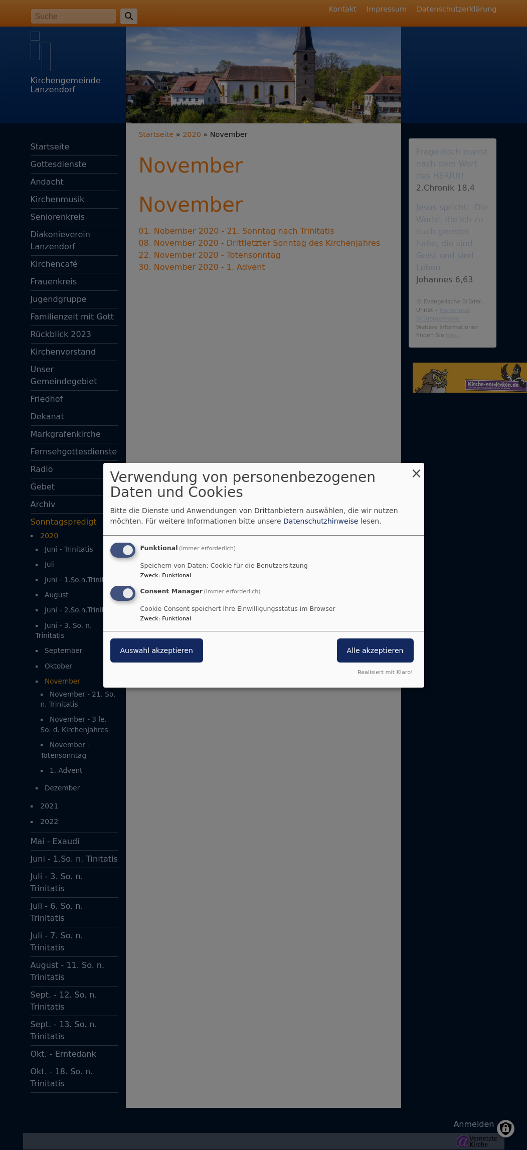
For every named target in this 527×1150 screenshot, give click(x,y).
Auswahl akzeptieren (156, 650)
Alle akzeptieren (375, 650)
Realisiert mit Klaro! (385, 672)
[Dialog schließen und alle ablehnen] (416, 468)
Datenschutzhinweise (320, 521)
